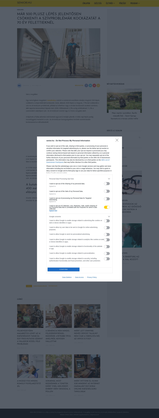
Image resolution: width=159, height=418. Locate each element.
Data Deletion (67, 277)
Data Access (79, 277)
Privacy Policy (92, 277)
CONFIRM (63, 269)
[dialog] (79, 209)
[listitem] (79, 179)
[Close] (118, 141)
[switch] (107, 183)
